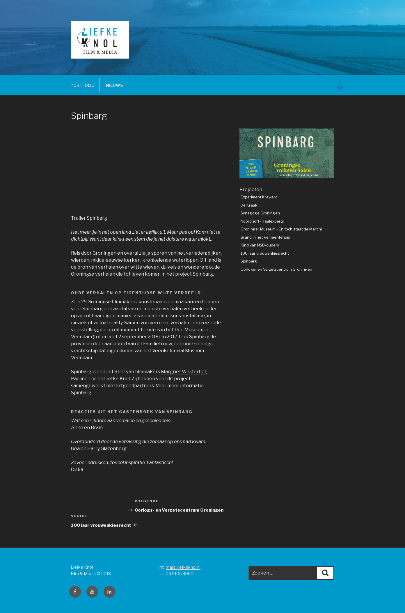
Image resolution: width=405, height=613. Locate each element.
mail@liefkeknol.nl (183, 567)
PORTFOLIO (82, 85)
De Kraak (249, 205)
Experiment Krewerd (259, 197)
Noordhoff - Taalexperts (262, 221)
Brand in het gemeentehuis (265, 237)
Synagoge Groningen (260, 213)
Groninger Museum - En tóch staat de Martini (281, 229)
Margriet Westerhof (183, 371)
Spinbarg (81, 392)
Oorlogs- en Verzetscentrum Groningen (276, 269)
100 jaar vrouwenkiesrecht (265, 253)
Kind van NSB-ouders (260, 245)
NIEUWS (114, 85)
